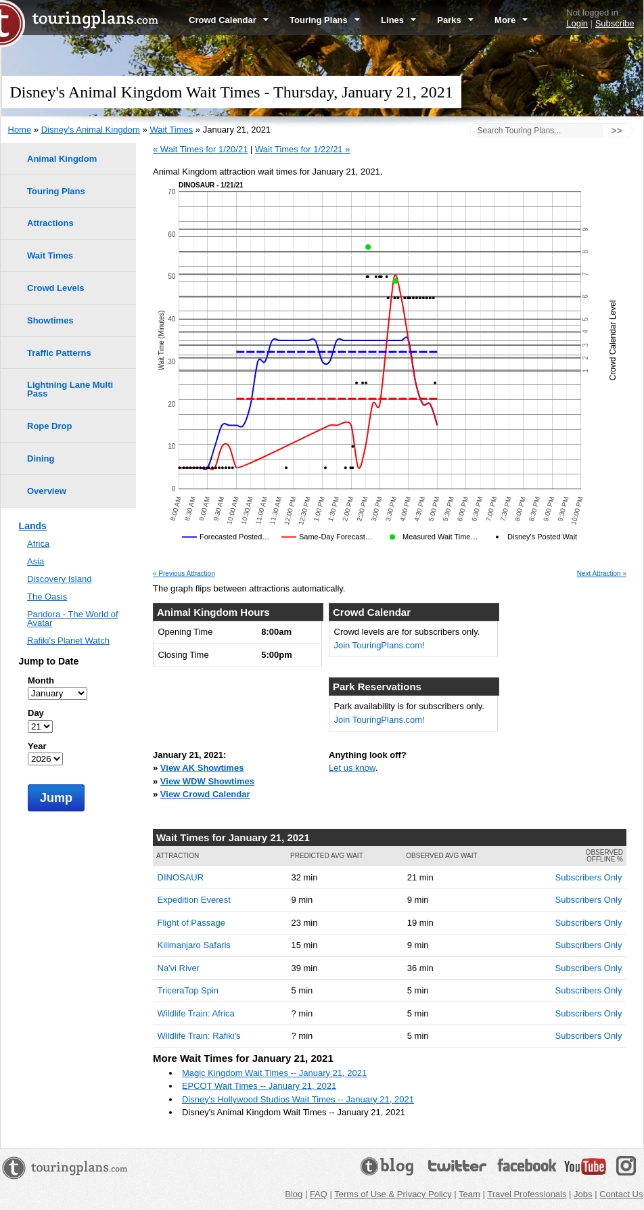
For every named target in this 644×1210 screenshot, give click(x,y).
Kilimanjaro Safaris (194, 945)
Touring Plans (325, 20)
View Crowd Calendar (205, 794)
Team (469, 1194)
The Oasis (47, 596)
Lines (398, 20)
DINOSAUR (181, 877)
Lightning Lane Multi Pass (70, 389)
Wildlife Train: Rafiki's (199, 1036)
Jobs (583, 1194)
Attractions (50, 223)
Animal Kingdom (62, 159)
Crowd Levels (56, 288)
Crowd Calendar (229, 20)
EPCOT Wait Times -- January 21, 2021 (259, 1086)
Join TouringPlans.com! (379, 645)
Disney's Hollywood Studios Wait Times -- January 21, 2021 (298, 1099)
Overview (46, 491)
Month (41, 680)
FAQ (318, 1194)
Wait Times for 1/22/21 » (302, 149)
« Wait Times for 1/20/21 (200, 149)
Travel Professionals (526, 1194)
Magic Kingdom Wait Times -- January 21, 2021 (274, 1073)
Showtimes (50, 320)
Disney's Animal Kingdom (90, 130)
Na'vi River (179, 968)
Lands (33, 525)
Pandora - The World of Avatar (72, 618)
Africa (38, 544)
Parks (455, 20)
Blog (293, 1194)
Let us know (352, 768)
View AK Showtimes (202, 768)
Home (20, 130)
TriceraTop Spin (188, 990)
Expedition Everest (194, 900)
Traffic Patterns (59, 353)
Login (577, 23)
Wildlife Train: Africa (196, 1013)
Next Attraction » (601, 573)
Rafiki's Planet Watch (68, 640)
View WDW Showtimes (207, 781)
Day (36, 713)
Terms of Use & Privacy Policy (392, 1194)
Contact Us (621, 1194)
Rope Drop (49, 426)
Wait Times (171, 130)
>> (616, 130)
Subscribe (615, 23)
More (511, 20)
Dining (40, 458)
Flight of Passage (191, 923)
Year (37, 746)
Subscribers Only (588, 877)
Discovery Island (59, 579)
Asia (35, 561)
